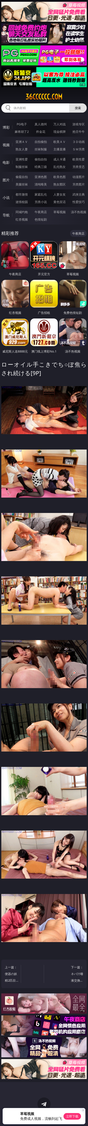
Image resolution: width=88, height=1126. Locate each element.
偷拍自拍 (41, 159)
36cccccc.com (44, 96)
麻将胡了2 (22, 132)
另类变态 (78, 167)
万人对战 (59, 124)
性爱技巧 (78, 202)
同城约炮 (22, 212)
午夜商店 (41, 212)
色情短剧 (41, 219)
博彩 (6, 127)
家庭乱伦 (41, 194)
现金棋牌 (59, 132)
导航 (6, 215)
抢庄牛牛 (78, 132)
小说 (6, 197)
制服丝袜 (22, 167)
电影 (6, 162)
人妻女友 (59, 194)
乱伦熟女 (59, 167)
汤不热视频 (78, 212)
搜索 (78, 108)
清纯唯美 (41, 184)
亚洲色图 (41, 177)
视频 (6, 144)
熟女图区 (59, 184)
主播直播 (59, 149)
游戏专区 (78, 124)
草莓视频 (59, 212)
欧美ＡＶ (59, 142)
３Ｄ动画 (78, 142)
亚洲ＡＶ (22, 142)
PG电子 (22, 124)
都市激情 (22, 194)
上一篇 (11, 974)
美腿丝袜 (22, 184)
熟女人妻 (22, 149)
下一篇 (76, 974)
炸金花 (40, 132)
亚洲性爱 (22, 159)
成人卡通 (59, 159)
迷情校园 (22, 202)
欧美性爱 (78, 159)
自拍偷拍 (41, 142)
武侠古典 (78, 194)
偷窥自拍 (22, 177)
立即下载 (72, 1116)
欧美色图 (59, 177)
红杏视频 (22, 219)
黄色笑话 (59, 202)
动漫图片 (78, 177)
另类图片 (78, 184)
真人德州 (41, 124)
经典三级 (41, 167)
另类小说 (41, 202)
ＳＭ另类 (78, 149)
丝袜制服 (41, 149)
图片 (6, 180)
